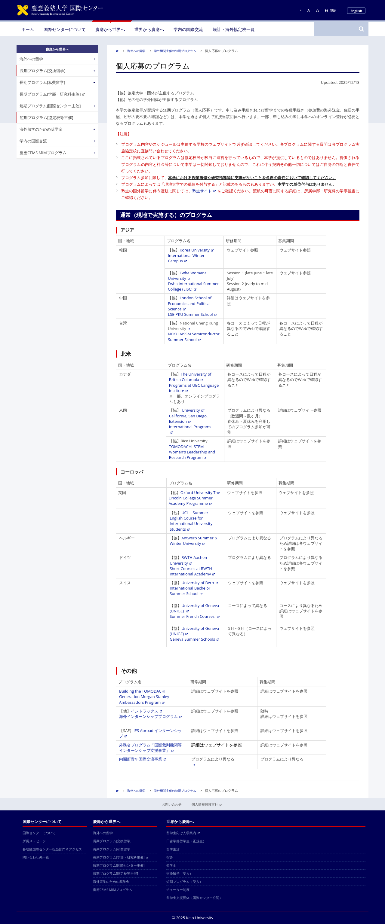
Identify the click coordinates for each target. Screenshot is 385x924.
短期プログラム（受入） (184, 881)
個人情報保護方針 (207, 804)
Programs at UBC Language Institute (194, 388)
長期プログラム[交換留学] (43, 70)
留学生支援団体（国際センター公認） (194, 897)
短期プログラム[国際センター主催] (50, 105)
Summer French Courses (194, 616)
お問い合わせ (172, 804)
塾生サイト (204, 191)
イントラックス (146, 711)
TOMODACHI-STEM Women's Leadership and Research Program (192, 452)
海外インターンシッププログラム (150, 716)
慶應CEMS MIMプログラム (43, 152)
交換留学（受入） (179, 873)
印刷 (330, 10)
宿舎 (169, 857)
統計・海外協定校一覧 (234, 29)
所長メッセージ (34, 841)
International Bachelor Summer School (190, 590)
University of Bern (199, 582)
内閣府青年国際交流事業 (142, 759)
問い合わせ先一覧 (36, 857)
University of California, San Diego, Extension (188, 415)
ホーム (27, 29)
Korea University (196, 250)
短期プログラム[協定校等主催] (46, 117)
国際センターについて (65, 29)
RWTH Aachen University (188, 560)
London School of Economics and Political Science (189, 303)
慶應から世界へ (110, 29)
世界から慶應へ (149, 29)
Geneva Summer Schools (194, 639)
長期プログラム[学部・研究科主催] (52, 94)
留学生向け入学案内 (183, 833)
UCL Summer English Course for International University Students (191, 521)
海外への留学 (136, 51)
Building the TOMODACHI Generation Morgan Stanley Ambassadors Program (144, 696)
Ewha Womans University (187, 275)
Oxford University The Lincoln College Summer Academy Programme (194, 498)
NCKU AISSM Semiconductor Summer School (194, 336)
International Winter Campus (186, 258)
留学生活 (173, 849)
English (356, 10)
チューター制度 (177, 889)
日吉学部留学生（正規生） (186, 841)
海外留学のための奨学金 (41, 129)
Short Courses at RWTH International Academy (192, 571)
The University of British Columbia (190, 376)
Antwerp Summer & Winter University (193, 540)
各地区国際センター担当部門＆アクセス (52, 849)
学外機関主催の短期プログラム (175, 51)
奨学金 (171, 865)
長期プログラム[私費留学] (42, 82)
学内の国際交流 (188, 29)
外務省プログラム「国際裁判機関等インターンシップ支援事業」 (150, 747)
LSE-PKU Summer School (192, 314)
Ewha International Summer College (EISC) (193, 286)
